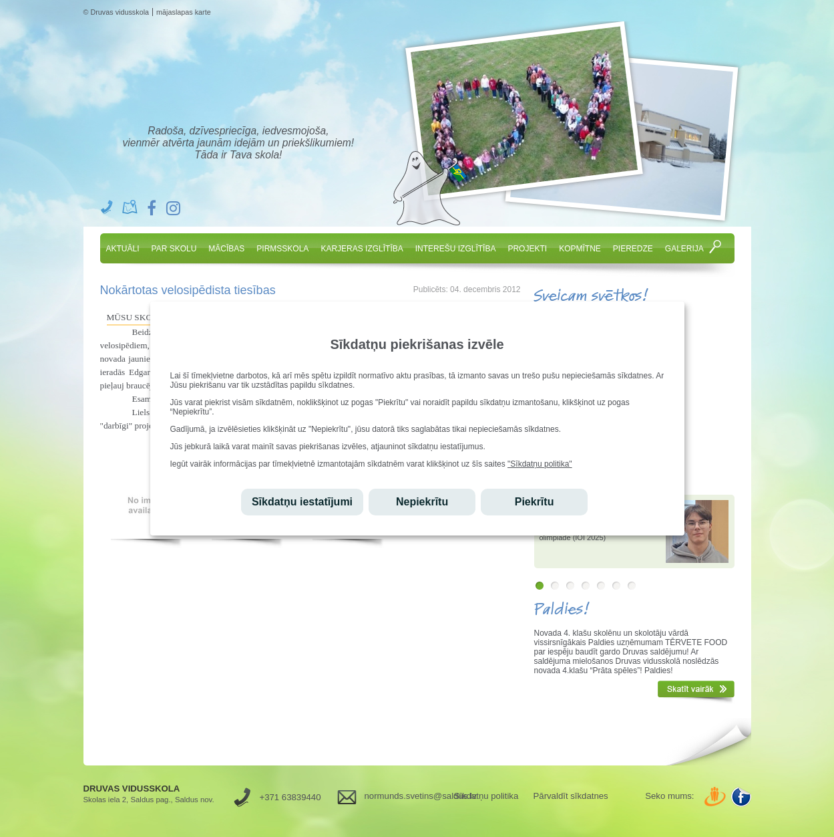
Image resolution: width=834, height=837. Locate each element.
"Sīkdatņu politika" (539, 464)
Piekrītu (534, 501)
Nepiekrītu (422, 501)
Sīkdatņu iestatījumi (302, 501)
